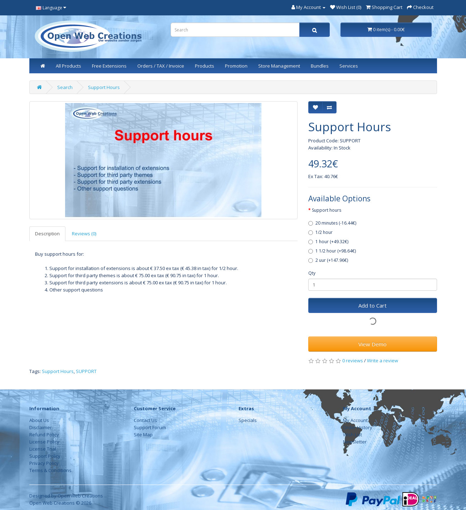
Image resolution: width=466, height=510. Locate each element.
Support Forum (150, 427)
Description (47, 233)
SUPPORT (86, 371)
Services (348, 66)
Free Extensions (109, 66)
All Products (68, 66)
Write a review (382, 360)
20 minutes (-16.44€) (332, 223)
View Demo (372, 344)
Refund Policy (44, 434)
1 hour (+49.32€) (328, 242)
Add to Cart (372, 305)
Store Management (279, 66)
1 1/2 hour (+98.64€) (332, 251)
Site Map (143, 434)
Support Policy (44, 456)
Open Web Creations (80, 495)
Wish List (352, 434)
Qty (311, 273)
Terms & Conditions (50, 470)
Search (65, 87)
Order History (357, 427)
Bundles (320, 66)
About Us (39, 420)
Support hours (326, 210)
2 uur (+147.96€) (328, 260)
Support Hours (104, 87)
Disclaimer (40, 427)
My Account (355, 420)
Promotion (236, 66)
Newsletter (355, 441)
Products (204, 66)
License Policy (44, 441)
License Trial (42, 449)
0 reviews (352, 360)
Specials (248, 420)
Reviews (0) (84, 233)
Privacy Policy (44, 463)
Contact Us (145, 420)
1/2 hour (320, 232)
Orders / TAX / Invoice (160, 66)
